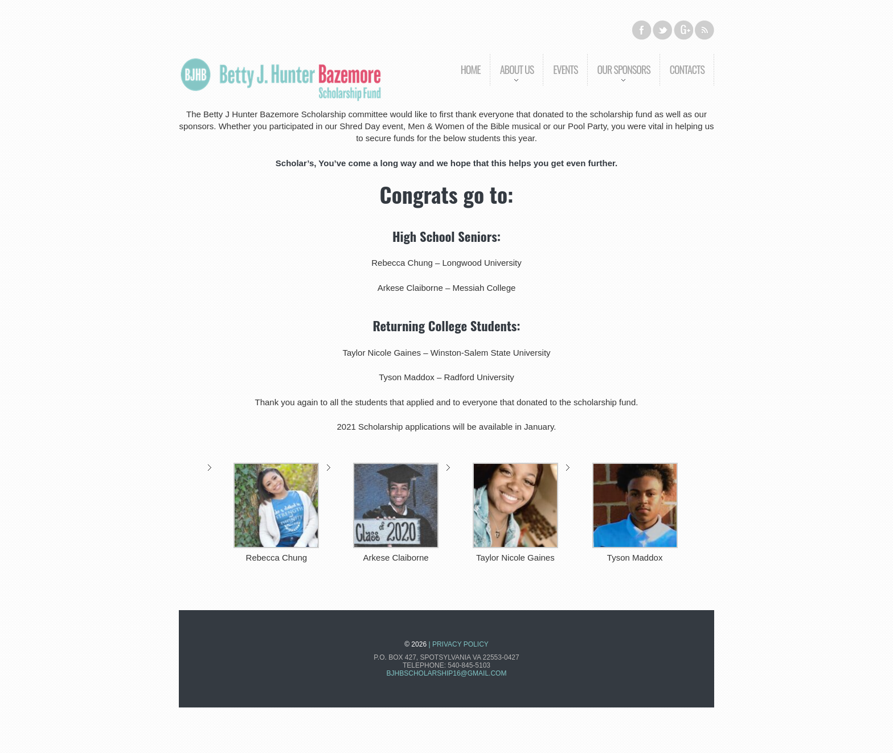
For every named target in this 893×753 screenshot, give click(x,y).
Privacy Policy (460, 644)
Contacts (687, 69)
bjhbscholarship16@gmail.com (447, 673)
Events (565, 69)
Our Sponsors (618, 77)
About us (512, 77)
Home (471, 69)
